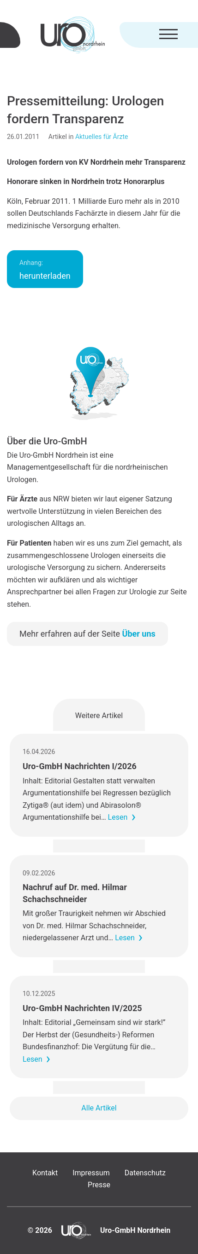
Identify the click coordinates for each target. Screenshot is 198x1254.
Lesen (118, 817)
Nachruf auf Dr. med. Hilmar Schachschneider (75, 892)
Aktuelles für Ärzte (101, 136)
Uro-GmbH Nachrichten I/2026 (80, 766)
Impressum (91, 1172)
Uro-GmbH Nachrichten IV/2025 (82, 1008)
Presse (99, 1184)
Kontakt (45, 1172)
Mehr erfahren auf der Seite (87, 634)
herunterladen (45, 270)
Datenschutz (145, 1172)
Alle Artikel (98, 1108)
